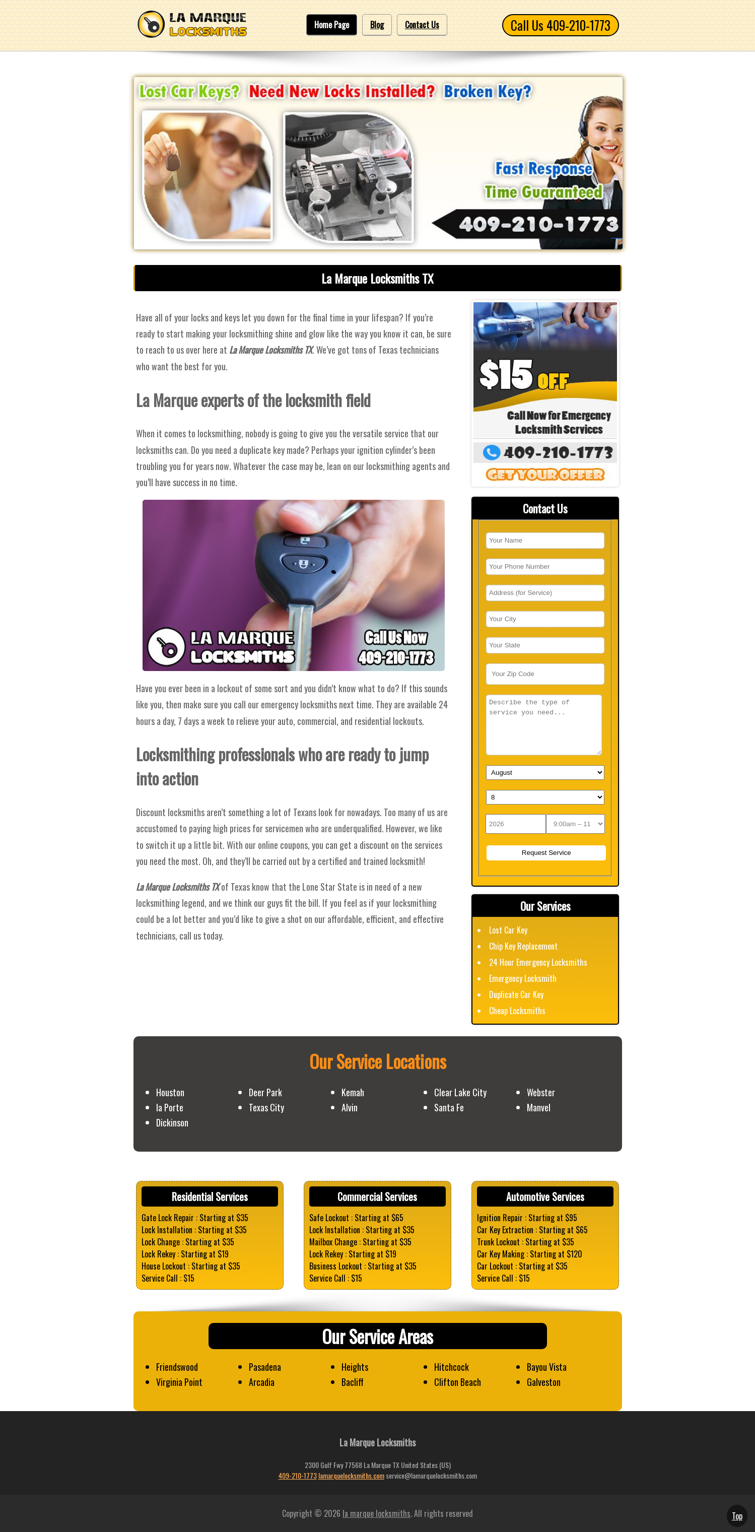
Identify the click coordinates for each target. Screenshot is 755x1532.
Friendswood (177, 1366)
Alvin (349, 1107)
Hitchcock (451, 1366)
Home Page (331, 25)
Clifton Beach (457, 1381)
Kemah (352, 1092)
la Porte (169, 1107)
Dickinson (172, 1122)
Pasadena (265, 1366)
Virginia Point (179, 1381)
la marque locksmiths (376, 1513)
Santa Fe (449, 1107)
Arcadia (261, 1381)
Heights (354, 1366)
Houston (170, 1092)
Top (737, 1516)
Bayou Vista (547, 1366)
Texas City (266, 1107)
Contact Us (422, 25)
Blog (377, 25)
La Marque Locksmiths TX (377, 278)
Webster (541, 1092)
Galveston (544, 1381)
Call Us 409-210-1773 (560, 25)
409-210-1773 (298, 1475)
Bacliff (352, 1381)
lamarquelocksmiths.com (351, 1475)
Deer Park (265, 1092)
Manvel (539, 1107)
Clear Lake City (460, 1092)
